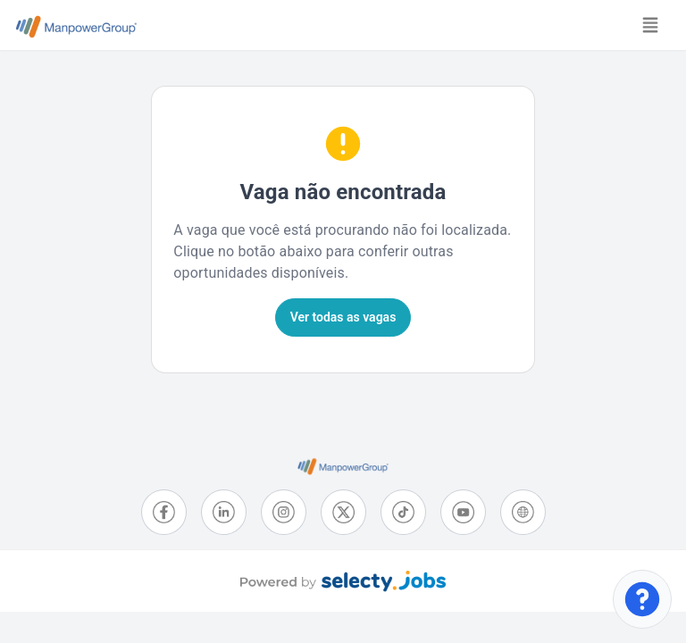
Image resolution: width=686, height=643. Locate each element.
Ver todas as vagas (343, 317)
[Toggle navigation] (650, 25)
